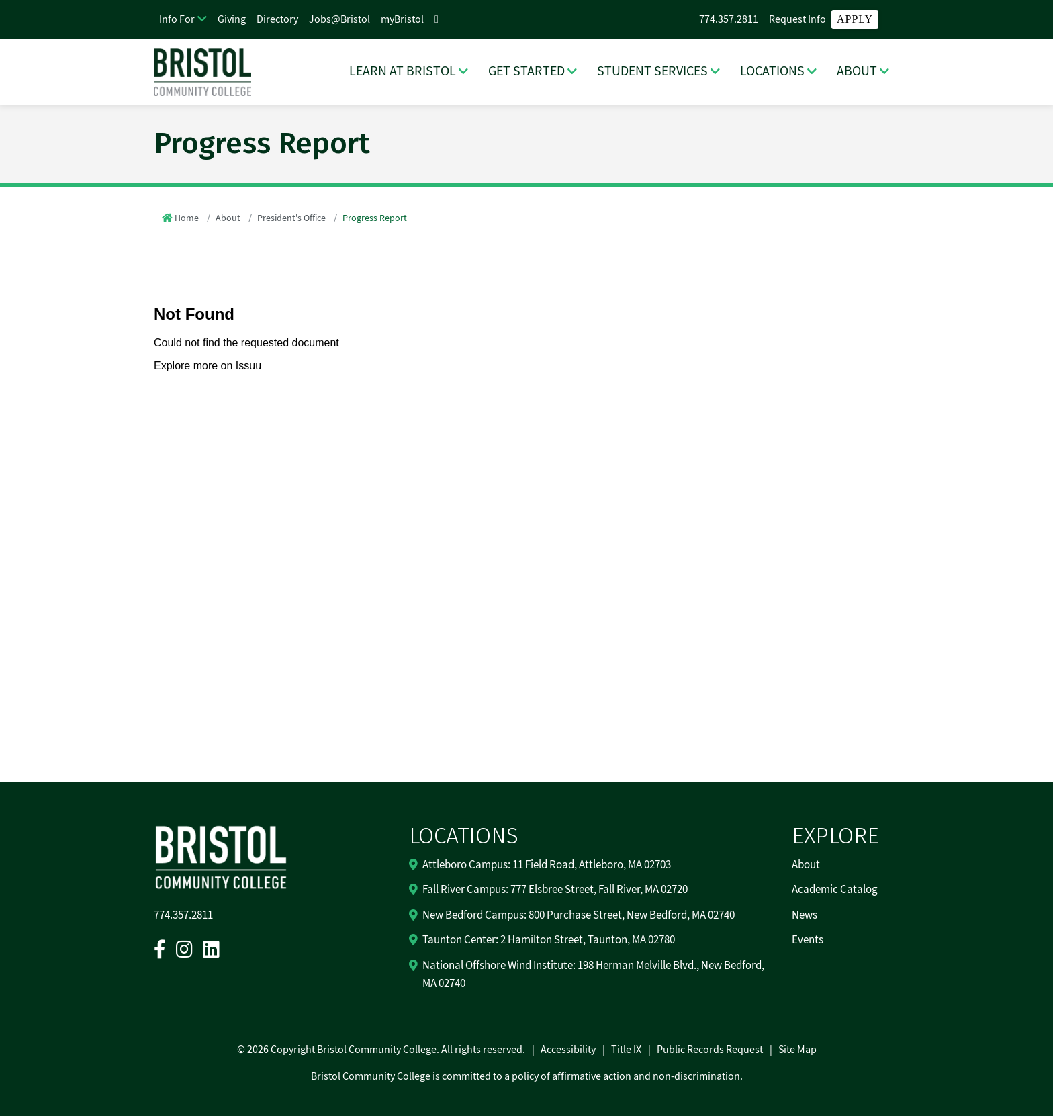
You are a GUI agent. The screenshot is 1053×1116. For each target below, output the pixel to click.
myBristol (402, 19)
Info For (177, 19)
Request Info (797, 19)
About (228, 218)
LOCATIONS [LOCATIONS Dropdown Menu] (772, 71)
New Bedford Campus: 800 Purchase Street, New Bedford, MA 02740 (578, 915)
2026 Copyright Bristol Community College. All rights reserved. (385, 1049)
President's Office (291, 218)
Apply (855, 19)
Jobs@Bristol (339, 19)
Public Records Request (710, 1049)
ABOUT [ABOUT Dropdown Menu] (857, 71)
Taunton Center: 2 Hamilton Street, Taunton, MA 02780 (548, 940)
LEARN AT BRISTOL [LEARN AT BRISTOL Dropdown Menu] (402, 71)
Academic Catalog (835, 889)
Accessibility (568, 1049)
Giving (232, 19)
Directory (277, 19)
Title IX (626, 1049)
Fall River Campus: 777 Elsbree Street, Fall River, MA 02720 (555, 889)
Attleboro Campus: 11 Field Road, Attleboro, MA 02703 (546, 864)
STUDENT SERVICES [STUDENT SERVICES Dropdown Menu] (652, 71)
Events (807, 940)
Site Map (797, 1049)
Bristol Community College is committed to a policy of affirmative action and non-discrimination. (527, 1076)
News (804, 915)
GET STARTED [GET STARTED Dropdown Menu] (526, 71)
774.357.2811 (728, 19)
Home (187, 218)
